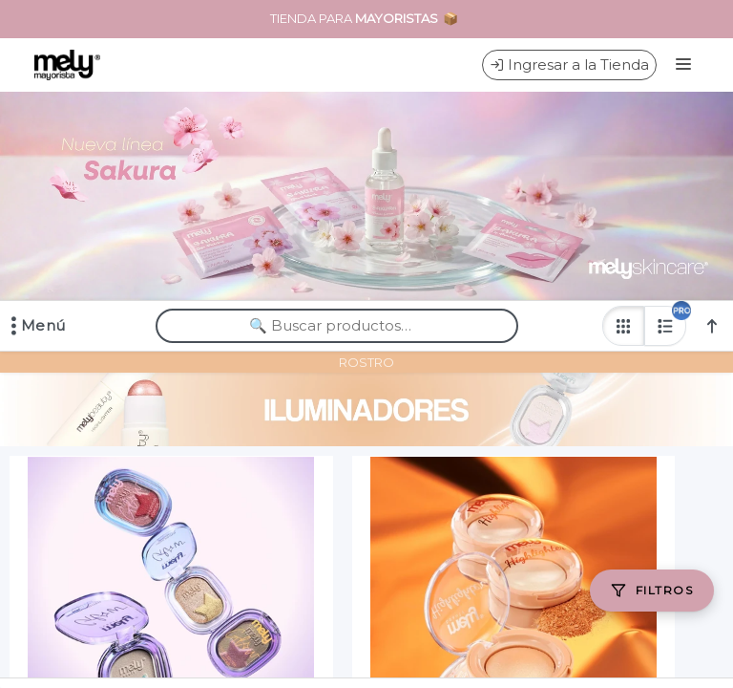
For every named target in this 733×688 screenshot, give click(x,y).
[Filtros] (652, 591)
